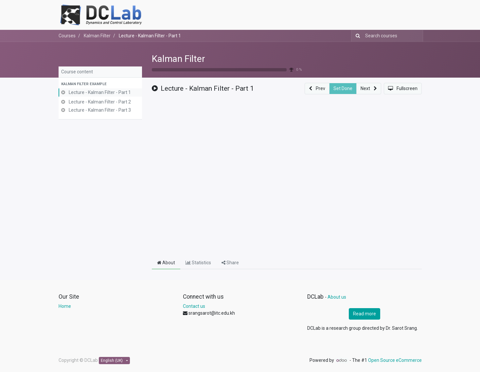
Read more (364, 313)
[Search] (356, 36)
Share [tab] (230, 262)
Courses (67, 35)
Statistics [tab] (198, 262)
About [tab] (166, 262)
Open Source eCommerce (395, 360)
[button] (100, 84)
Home (65, 306)
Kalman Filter (178, 58)
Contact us (194, 306)
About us (337, 297)
